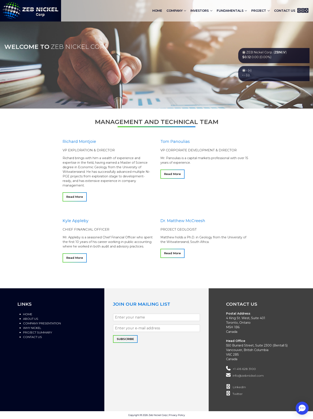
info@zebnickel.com (245, 376)
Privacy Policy (177, 415)
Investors (199, 11)
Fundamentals (230, 11)
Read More (74, 196)
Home (157, 11)
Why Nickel (32, 328)
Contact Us (284, 11)
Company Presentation (42, 323)
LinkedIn (236, 387)
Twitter (234, 394)
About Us (30, 318)
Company (174, 11)
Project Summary (37, 332)
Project (258, 11)
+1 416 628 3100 (241, 369)
